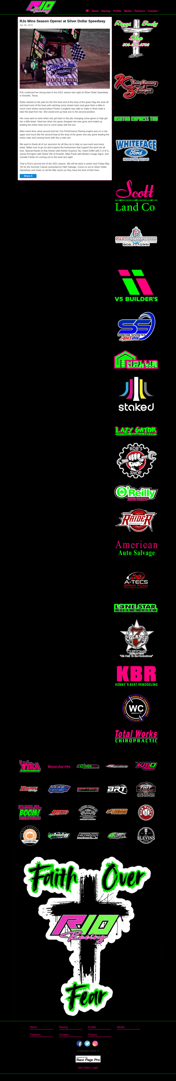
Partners (139, 11)
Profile (117, 11)
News (95, 11)
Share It (28, 176)
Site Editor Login (88, 1067)
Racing (105, 11)
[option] (65, 59)
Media (127, 11)
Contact (153, 11)
